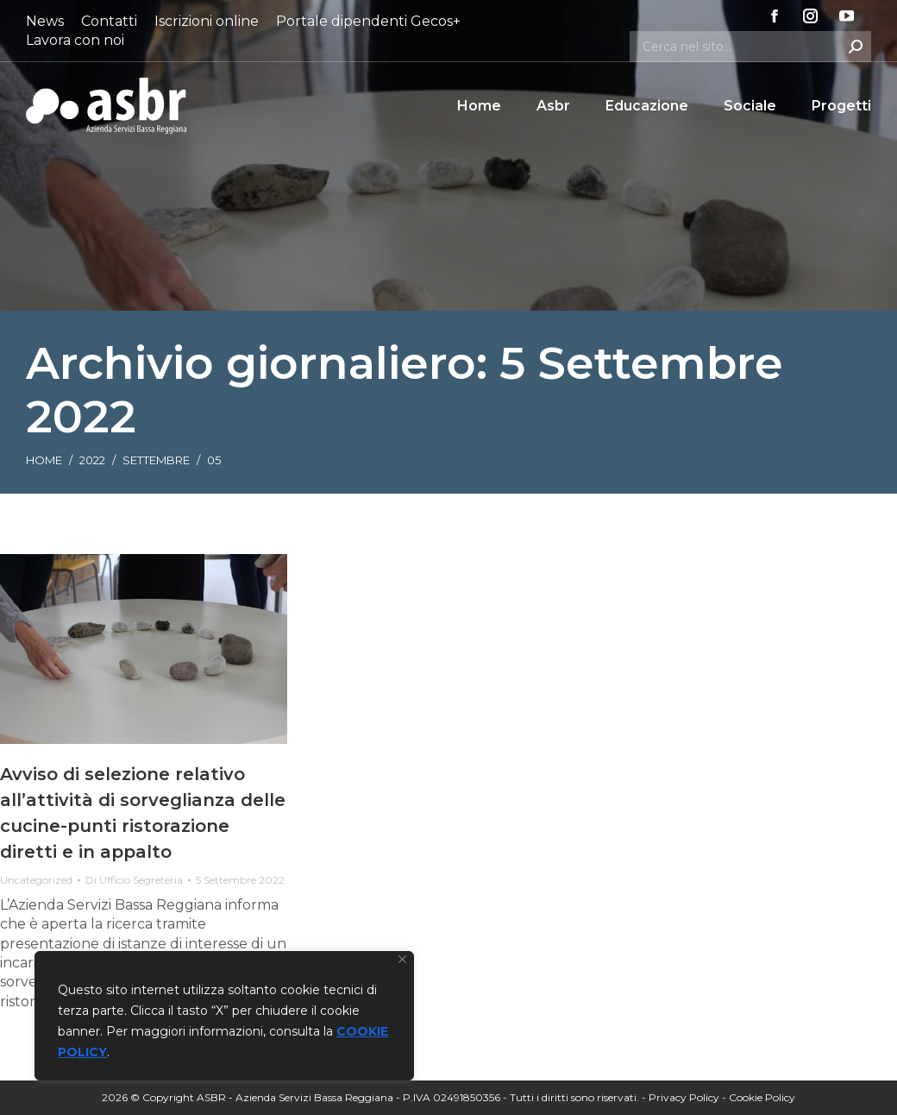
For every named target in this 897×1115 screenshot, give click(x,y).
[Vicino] (402, 959)
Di (134, 879)
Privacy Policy (684, 1097)
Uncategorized (36, 879)
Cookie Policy (762, 1097)
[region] (224, 1015)
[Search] (750, 46)
